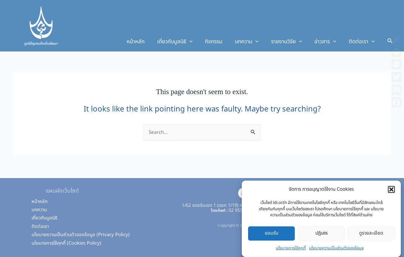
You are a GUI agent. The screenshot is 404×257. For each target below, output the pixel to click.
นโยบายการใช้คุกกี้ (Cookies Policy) (66, 243)
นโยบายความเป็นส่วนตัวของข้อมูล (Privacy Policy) (81, 234)
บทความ (252, 41)
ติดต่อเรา (363, 41)
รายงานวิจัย (290, 41)
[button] (391, 191)
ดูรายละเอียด (371, 235)
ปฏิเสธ (321, 235)
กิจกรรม (221, 42)
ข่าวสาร (328, 41)
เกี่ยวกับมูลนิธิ (184, 41)
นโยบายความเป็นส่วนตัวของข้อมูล (336, 250)
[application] (199, 41)
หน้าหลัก (147, 42)
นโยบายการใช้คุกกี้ (291, 250)
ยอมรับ (271, 235)
